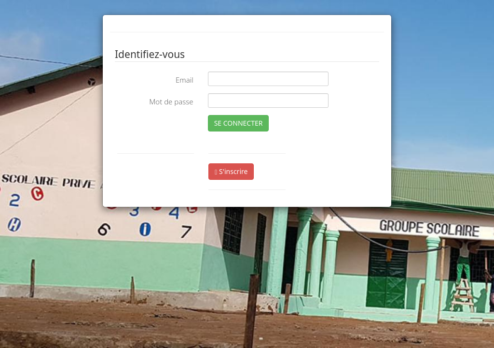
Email (184, 80)
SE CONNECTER (238, 123)
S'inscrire (231, 171)
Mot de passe (171, 101)
